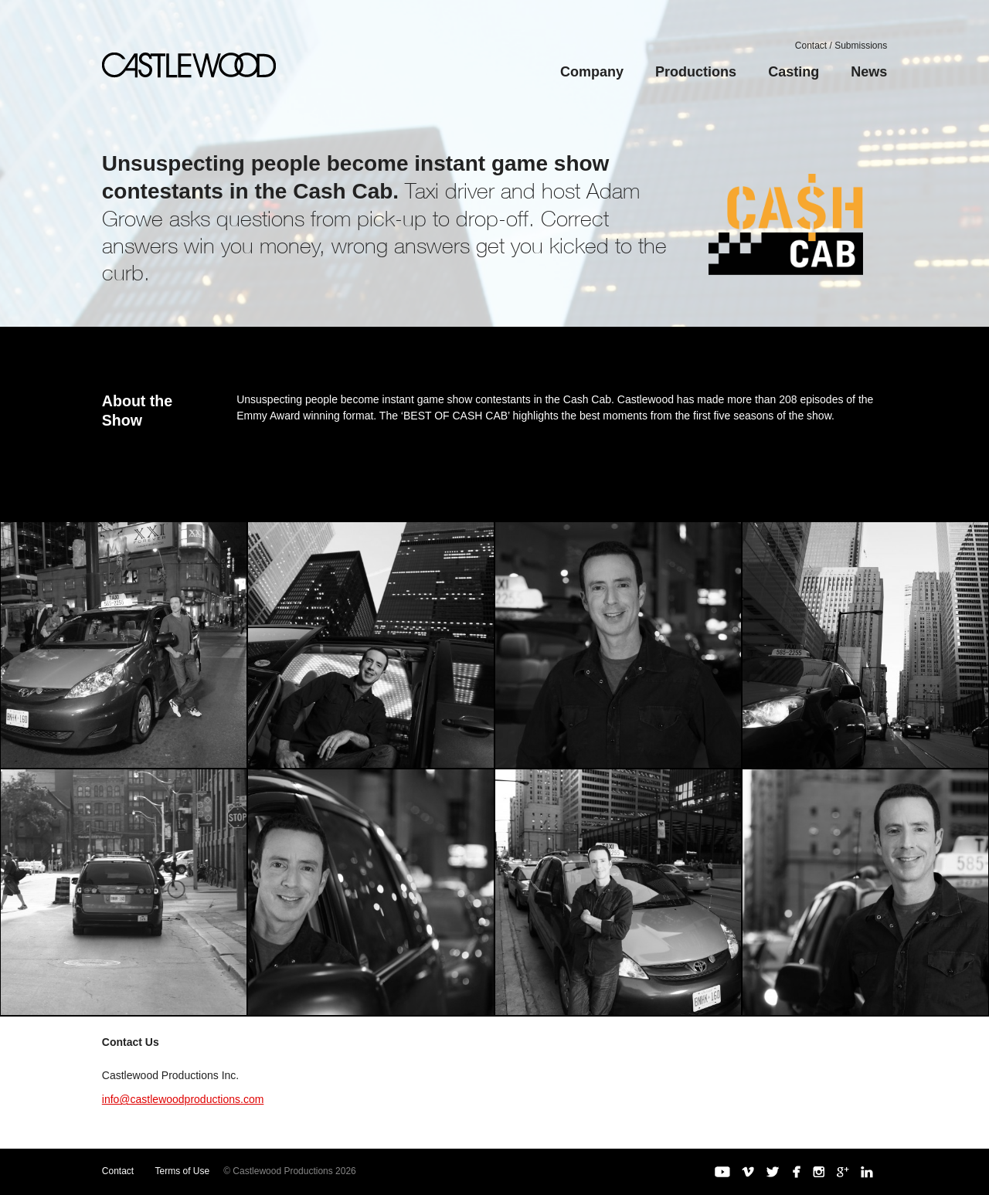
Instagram (819, 1172)
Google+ (843, 1172)
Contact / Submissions (841, 45)
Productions (695, 72)
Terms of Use (182, 1171)
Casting (793, 72)
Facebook (795, 1172)
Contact (118, 1171)
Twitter (772, 1172)
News (869, 72)
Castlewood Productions (189, 65)
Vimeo (748, 1172)
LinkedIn (867, 1172)
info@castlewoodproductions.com (183, 1099)
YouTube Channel (722, 1172)
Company (592, 72)
